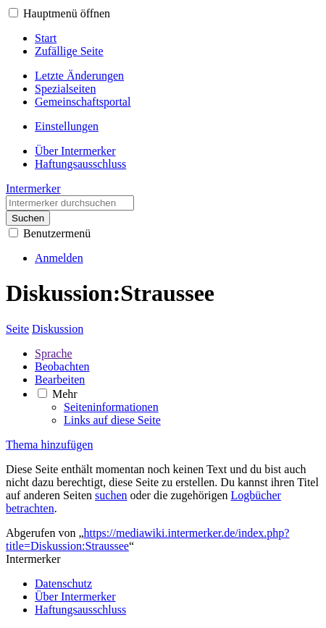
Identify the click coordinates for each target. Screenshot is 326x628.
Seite (17, 329)
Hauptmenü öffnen (66, 13)
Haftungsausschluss (80, 609)
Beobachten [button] (62, 366)
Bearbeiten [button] (60, 379)
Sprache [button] (53, 353)
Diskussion (57, 329)
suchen (111, 495)
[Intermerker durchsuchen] (70, 203)
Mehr (65, 394)
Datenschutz (63, 583)
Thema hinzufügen (49, 444)
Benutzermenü (57, 233)
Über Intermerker (75, 596)
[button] (13, 12)
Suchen (28, 218)
